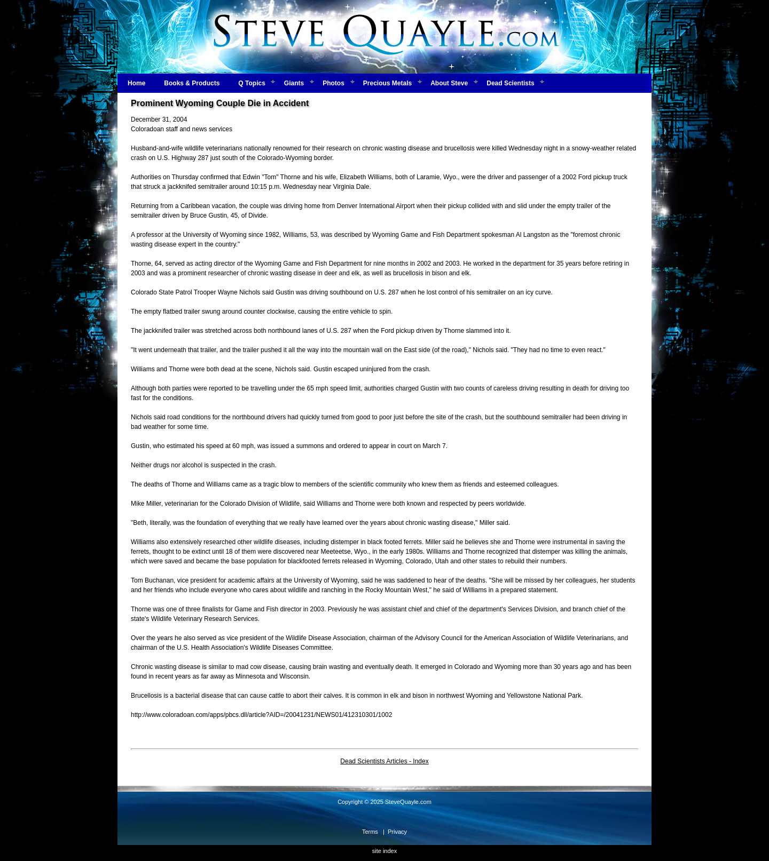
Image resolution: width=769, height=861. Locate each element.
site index (384, 851)
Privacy (397, 831)
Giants (294, 83)
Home (136, 83)
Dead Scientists (510, 83)
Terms (370, 831)
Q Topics (251, 83)
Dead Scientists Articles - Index (384, 761)
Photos (333, 83)
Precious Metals (387, 83)
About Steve (449, 83)
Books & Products (191, 83)
